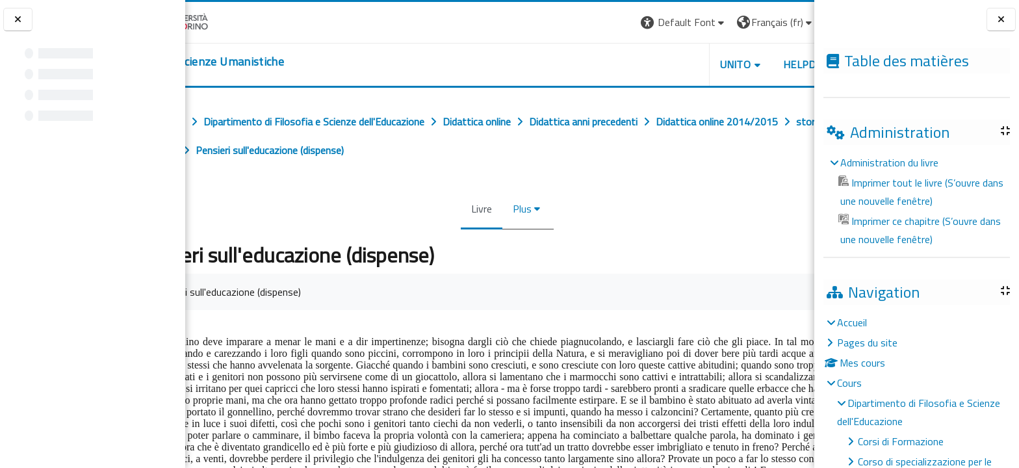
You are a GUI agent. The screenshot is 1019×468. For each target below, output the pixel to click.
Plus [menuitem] (515, 208)
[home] (265, 62)
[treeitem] (916, 200)
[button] (610, 22)
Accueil (852, 322)
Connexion (782, 22)
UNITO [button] (662, 64)
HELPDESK (736, 64)
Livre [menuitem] (474, 208)
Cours (849, 383)
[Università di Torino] (225, 21)
